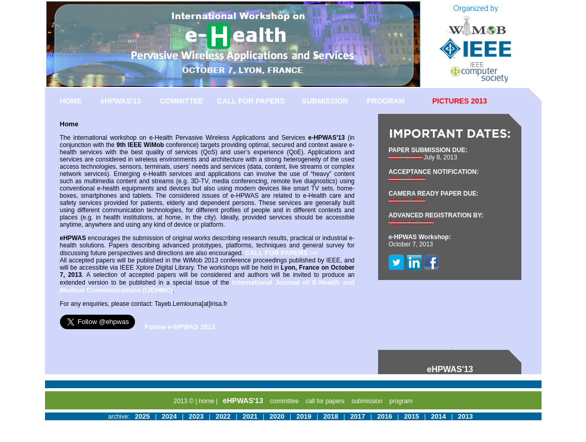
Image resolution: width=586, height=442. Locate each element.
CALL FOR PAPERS (251, 101)
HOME (71, 101)
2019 (303, 416)
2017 (357, 416)
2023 (196, 416)
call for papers (325, 401)
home (206, 401)
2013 (465, 416)
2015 (411, 416)
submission (366, 401)
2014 (438, 416)
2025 (142, 416)
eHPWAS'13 (120, 101)
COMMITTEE (181, 101)
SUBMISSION (325, 101)
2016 (384, 416)
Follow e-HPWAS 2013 (180, 327)
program (401, 401)
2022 (223, 416)
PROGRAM (385, 101)
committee (284, 401)
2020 (276, 416)
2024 (169, 416)
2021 (250, 416)
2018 (330, 416)
